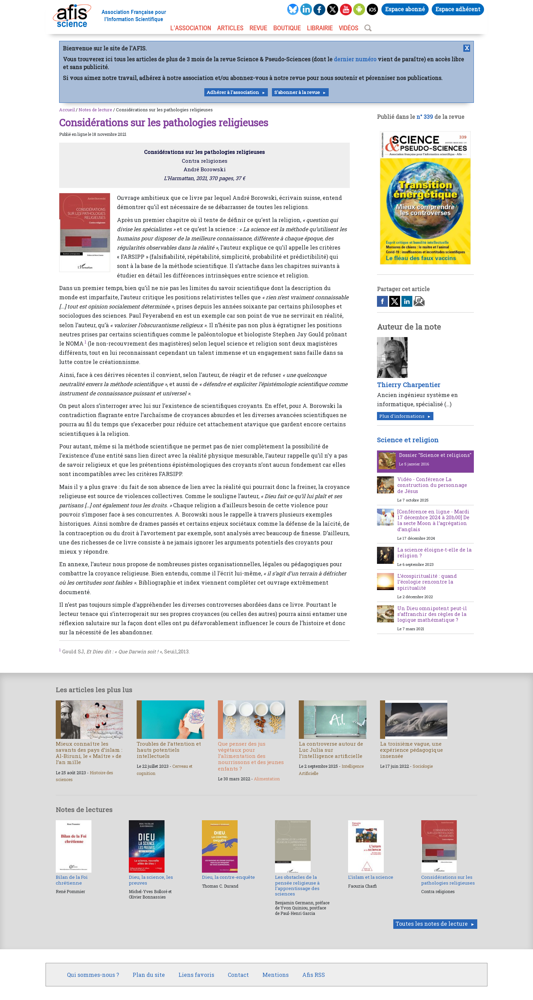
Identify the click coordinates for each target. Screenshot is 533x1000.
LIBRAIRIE (320, 28)
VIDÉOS (348, 28)
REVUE (258, 28)
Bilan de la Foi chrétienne (72, 880)
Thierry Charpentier (408, 385)
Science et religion (408, 439)
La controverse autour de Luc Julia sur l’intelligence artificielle (331, 749)
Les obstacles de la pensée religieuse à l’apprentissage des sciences (297, 885)
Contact (238, 974)
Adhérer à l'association (233, 92)
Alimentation (267, 778)
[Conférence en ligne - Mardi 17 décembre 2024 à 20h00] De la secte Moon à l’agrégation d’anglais (433, 520)
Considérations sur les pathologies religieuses (448, 880)
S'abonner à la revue (297, 92)
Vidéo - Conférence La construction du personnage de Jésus (432, 485)
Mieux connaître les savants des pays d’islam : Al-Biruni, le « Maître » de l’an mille (89, 753)
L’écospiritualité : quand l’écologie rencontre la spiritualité (427, 582)
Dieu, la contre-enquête (228, 877)
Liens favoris (196, 974)
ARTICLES (230, 28)
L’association (190, 28)
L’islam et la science (370, 877)
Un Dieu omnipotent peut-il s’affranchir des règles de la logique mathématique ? (432, 614)
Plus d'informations (402, 416)
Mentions (275, 974)
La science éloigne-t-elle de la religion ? (434, 552)
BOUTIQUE (287, 28)
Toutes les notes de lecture (432, 923)
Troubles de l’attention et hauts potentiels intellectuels (169, 749)
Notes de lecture (95, 109)
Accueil (67, 109)
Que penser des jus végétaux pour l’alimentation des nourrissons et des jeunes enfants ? (251, 756)
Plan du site (149, 974)
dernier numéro (355, 59)
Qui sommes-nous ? (93, 974)
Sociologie (423, 766)
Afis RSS (313, 974)
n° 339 (424, 116)
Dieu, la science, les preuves (151, 880)
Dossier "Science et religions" (435, 455)
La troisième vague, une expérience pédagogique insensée (411, 749)
